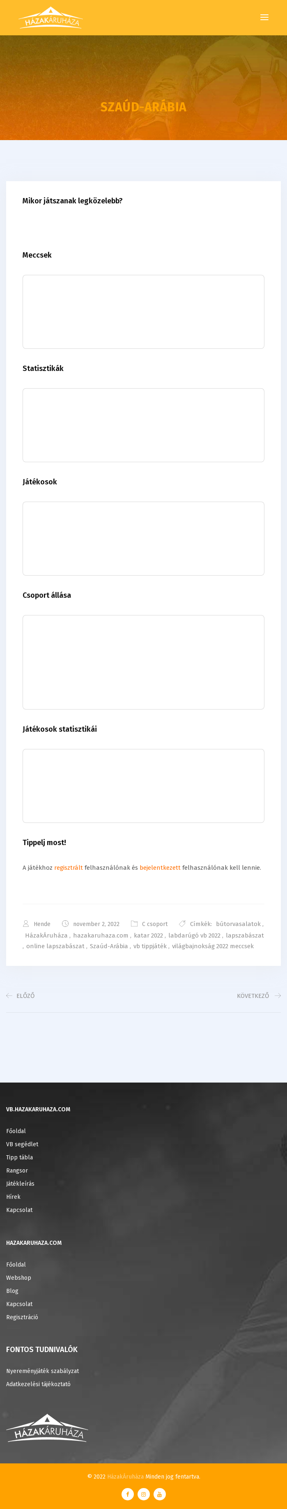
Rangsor (17, 1170)
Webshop (18, 1277)
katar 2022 (148, 935)
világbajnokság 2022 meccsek (213, 946)
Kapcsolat (19, 1210)
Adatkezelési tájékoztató (38, 1384)
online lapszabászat (55, 946)
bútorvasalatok (238, 924)
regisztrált (68, 867)
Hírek (13, 1196)
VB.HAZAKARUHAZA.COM (38, 1109)
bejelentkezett (160, 867)
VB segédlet (22, 1144)
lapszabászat (245, 935)
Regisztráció (22, 1317)
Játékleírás (20, 1183)
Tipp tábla (19, 1157)
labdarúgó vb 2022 (194, 935)
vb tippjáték (150, 946)
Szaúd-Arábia (109, 946)
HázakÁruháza (46, 935)
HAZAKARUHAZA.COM (34, 1242)
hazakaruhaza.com (101, 935)
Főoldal (16, 1131)
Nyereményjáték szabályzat (42, 1371)
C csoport (155, 924)
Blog (12, 1291)
